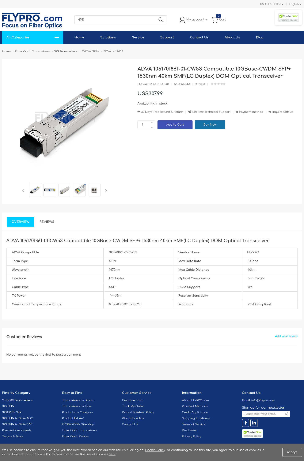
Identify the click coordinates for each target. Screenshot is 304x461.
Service (138, 37)
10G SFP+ (8, 406)
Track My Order (133, 406)
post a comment (68, 354)
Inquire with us (282, 111)
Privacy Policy (191, 436)
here (112, 454)
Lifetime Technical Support (211, 111)
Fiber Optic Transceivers (79, 430)
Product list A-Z (73, 418)
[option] (35, 191)
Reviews (46, 222)
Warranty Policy (133, 418)
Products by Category (77, 412)
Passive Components (16, 430)
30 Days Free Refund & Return (162, 111)
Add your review (286, 336)
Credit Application (195, 412)
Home (79, 37)
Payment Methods (195, 406)
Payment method (251, 111)
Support (167, 37)
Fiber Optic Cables (75, 436)
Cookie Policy (155, 450)
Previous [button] (24, 190)
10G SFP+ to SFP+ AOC (17, 418)
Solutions (108, 37)
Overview (20, 222)
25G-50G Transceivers (17, 400)
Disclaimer (189, 430)
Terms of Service (193, 424)
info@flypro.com (263, 400)
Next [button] (105, 190)
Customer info (132, 400)
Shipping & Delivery (196, 418)
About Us (232, 37)
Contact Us (199, 37)
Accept (292, 452)
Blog (259, 37)
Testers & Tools (12, 436)
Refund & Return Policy (138, 412)
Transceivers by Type (76, 406)
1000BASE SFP (11, 412)
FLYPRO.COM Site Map (78, 424)
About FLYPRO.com (195, 400)
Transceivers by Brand (78, 400)
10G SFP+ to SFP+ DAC (17, 424)
